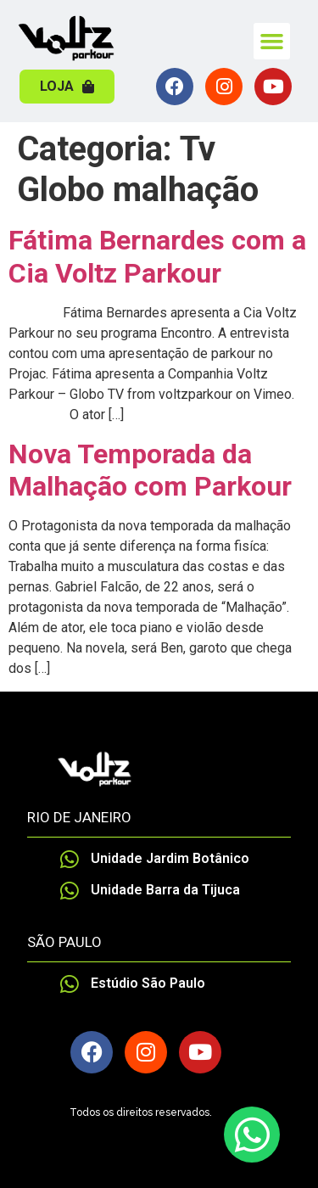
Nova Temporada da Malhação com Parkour (150, 470)
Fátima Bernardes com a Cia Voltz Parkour (157, 256)
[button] (272, 41)
